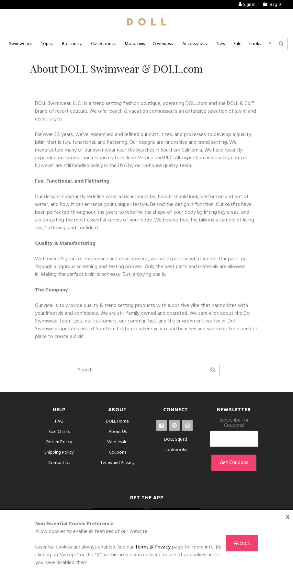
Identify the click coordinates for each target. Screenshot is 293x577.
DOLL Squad (175, 439)
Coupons (117, 452)
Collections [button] (102, 44)
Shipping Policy (59, 452)
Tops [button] (45, 44)
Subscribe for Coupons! (234, 423)
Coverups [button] (161, 44)
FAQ (59, 421)
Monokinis (135, 44)
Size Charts (59, 432)
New (221, 44)
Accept (242, 543)
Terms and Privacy (117, 463)
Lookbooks (175, 450)
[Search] (276, 44)
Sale (237, 44)
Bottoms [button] (70, 44)
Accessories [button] (193, 44)
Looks (255, 44)
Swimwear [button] (19, 44)
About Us (117, 432)
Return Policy (59, 442)
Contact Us (59, 463)
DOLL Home (117, 421)
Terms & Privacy (153, 547)
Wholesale (117, 442)
